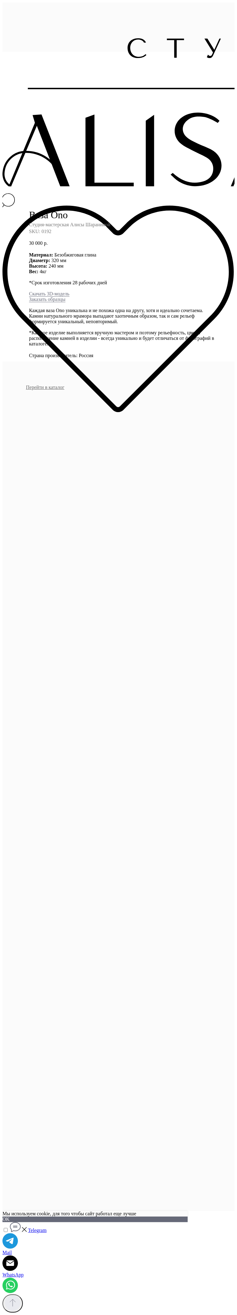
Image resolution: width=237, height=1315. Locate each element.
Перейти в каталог (45, 387)
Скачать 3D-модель (49, 293)
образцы (56, 299)
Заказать (38, 299)
